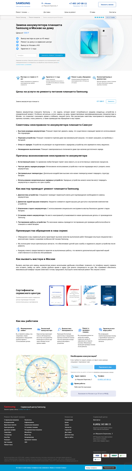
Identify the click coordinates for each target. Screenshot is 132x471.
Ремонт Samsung (21, 17)
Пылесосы (28, 419)
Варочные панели (10, 424)
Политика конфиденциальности (68, 459)
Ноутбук (7, 436)
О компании (69, 419)
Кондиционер (29, 436)
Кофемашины (29, 421)
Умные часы (8, 443)
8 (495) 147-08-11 (104, 378)
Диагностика (69, 433)
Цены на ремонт (70, 12)
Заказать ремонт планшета (52, 55)
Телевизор (8, 433)
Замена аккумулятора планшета (27, 101)
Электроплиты (9, 426)
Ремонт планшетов (34, 17)
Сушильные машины (32, 424)
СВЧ (26, 441)
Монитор (28, 433)
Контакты (112, 12)
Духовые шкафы (10, 429)
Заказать (111, 101)
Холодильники (9, 421)
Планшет (7, 438)
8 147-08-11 (24, 408)
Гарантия (68, 429)
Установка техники (31, 426)
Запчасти (68, 426)
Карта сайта (69, 436)
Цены (67, 421)
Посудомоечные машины (33, 429)
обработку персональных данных (103, 371)
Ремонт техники (22, 12)
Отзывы (92, 12)
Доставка (47, 12)
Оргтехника (8, 441)
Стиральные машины (11, 419)
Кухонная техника (31, 438)
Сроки (67, 424)
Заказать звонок (107, 5)
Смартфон (7, 431)
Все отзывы (110, 17)
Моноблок (28, 431)
